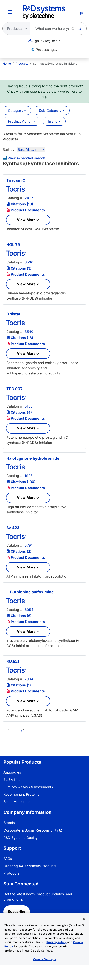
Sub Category (50, 110)
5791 (28, 545)
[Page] (10, 730)
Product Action (20, 121)
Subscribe (16, 911)
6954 (29, 609)
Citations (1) (18, 685)
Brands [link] (9, 822)
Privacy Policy (56, 947)
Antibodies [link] (12, 772)
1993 (29, 476)
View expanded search (24, 158)
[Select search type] (15, 28)
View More (26, 220)
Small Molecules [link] (16, 802)
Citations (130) (20, 482)
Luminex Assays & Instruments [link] (28, 787)
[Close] (84, 924)
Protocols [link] (11, 873)
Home (7, 63)
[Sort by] (31, 149)
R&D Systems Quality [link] (20, 837)
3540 (29, 331)
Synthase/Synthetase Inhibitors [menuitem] (55, 63)
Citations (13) (19, 204)
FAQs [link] (7, 858)
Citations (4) (19, 412)
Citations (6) (19, 615)
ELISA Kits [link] (11, 779)
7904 (29, 679)
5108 (29, 406)
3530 (29, 262)
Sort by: (9, 149)
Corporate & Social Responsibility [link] (30, 830)
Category (15, 110)
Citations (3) (19, 268)
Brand (53, 121)
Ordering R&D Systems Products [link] (29, 866)
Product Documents (25, 210)
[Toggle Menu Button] (10, 12)
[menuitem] (7, 63)
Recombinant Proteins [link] (21, 794)
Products (21, 63)
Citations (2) (19, 551)
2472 (29, 198)
